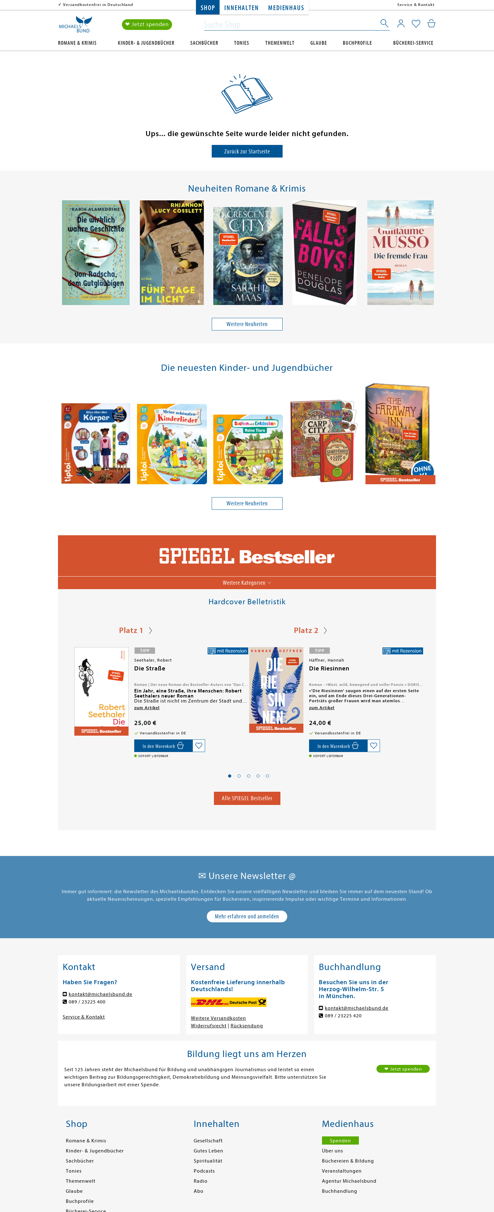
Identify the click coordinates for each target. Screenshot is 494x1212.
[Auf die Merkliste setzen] (198, 746)
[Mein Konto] (400, 23)
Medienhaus (286, 8)
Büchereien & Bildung (348, 1161)
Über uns (332, 1151)
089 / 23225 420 (343, 1016)
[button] (229, 776)
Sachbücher (204, 43)
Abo (199, 1191)
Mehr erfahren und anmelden (247, 916)
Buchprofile (357, 43)
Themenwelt (280, 43)
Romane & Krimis (77, 43)
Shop (208, 8)
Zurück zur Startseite (247, 151)
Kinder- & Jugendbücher (146, 43)
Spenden (340, 1141)
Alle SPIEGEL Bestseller (247, 798)
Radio (201, 1181)
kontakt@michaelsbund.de (100, 994)
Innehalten (241, 8)
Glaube (318, 43)
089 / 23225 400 (87, 1002)
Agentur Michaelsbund (349, 1181)
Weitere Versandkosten (218, 1018)
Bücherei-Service (413, 43)
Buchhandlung (339, 1191)
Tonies (241, 43)
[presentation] (61, 254)
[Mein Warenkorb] (431, 23)
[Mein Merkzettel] (416, 24)
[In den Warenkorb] (163, 746)
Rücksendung (247, 1026)
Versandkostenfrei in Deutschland (98, 4)
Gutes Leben (208, 1151)
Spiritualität (208, 1161)
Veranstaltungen (342, 1171)
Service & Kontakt (416, 4)
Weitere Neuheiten (247, 324)
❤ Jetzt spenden (147, 24)
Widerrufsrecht (209, 1026)
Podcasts (204, 1171)
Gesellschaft (208, 1141)
